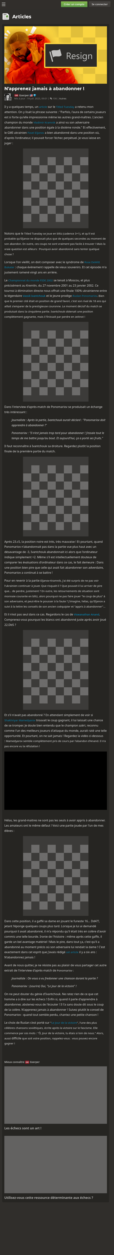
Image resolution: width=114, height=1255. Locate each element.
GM (16, 95)
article (43, 107)
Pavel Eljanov (36, 132)
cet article (72, 952)
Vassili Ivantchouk (34, 296)
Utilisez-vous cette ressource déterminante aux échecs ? (48, 1197)
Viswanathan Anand (86, 614)
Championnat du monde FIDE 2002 (30, 280)
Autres (62, 98)
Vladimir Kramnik (44, 122)
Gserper (24, 95)
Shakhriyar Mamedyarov (19, 720)
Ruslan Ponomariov (85, 296)
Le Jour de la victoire (64, 1022)
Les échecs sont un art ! (22, 1128)
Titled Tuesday (65, 107)
